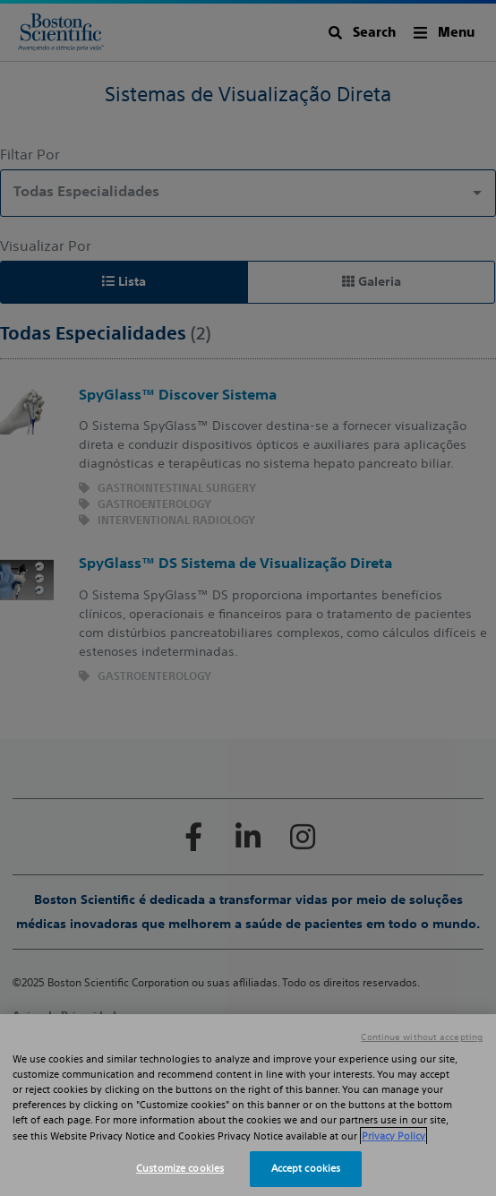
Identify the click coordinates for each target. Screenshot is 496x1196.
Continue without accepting (422, 1037)
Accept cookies (306, 1168)
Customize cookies (180, 1168)
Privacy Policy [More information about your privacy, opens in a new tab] (393, 1136)
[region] (248, 1105)
